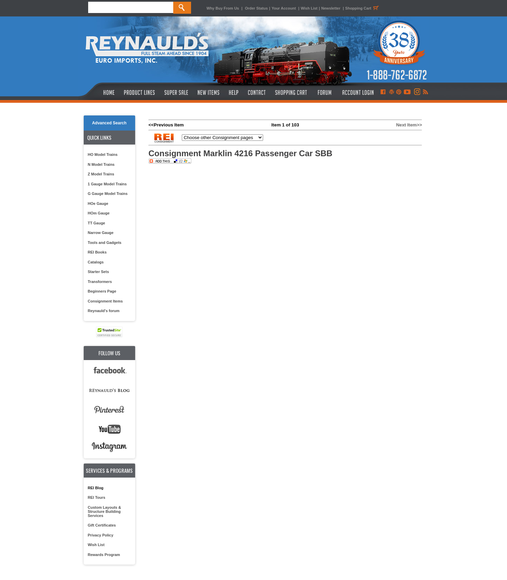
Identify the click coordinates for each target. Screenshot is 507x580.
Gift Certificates (102, 525)
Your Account (284, 8)
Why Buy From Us (223, 8)
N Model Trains (101, 164)
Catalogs (96, 262)
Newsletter (331, 8)
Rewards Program (104, 555)
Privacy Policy (101, 535)
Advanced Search (109, 123)
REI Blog (96, 488)
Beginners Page (102, 291)
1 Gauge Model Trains (107, 184)
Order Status (256, 8)
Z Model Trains (101, 174)
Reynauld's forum (103, 311)
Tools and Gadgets (104, 242)
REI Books (97, 252)
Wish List (309, 8)
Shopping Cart (363, 8)
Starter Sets (98, 272)
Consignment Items (105, 301)
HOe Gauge (98, 203)
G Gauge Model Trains (108, 194)
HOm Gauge (99, 213)
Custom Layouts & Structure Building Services (104, 511)
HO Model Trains (103, 154)
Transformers (100, 282)
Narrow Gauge (101, 233)
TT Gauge (96, 223)
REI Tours (96, 497)
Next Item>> (409, 124)
